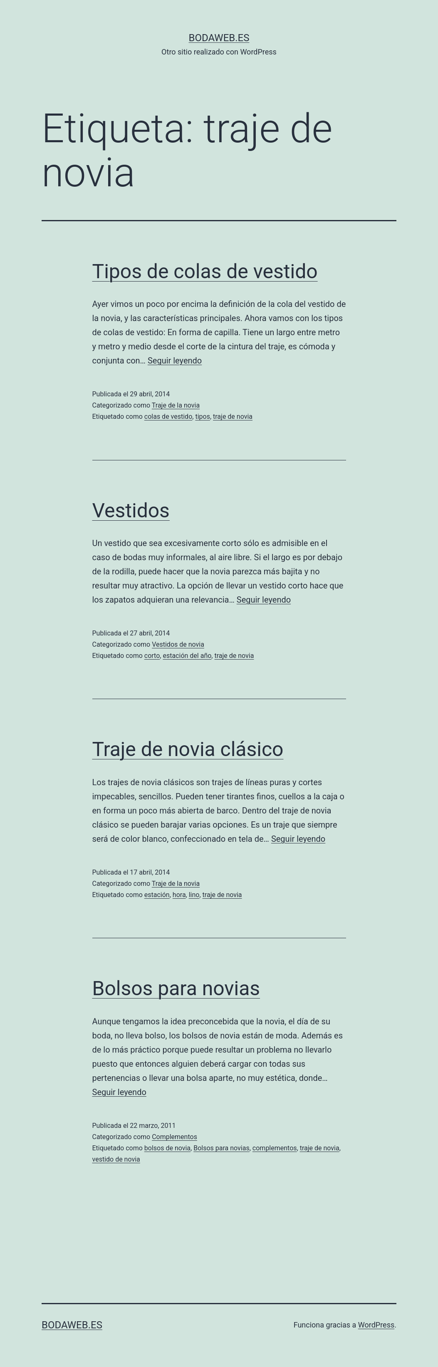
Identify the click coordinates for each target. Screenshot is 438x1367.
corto (152, 656)
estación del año (187, 656)
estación (157, 895)
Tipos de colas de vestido (205, 271)
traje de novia (232, 416)
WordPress (376, 1324)
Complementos (174, 1137)
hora (179, 895)
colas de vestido (168, 416)
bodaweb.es (219, 38)
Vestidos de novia (178, 644)
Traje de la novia (176, 405)
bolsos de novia (167, 1148)
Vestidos (131, 510)
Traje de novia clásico (188, 749)
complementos (274, 1148)
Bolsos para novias (176, 988)
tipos (202, 416)
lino (194, 895)
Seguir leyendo (175, 361)
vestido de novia (116, 1159)
